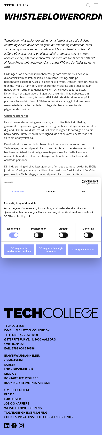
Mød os (10, 374)
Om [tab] (84, 191)
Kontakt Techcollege (21, 378)
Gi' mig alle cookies (82, 249)
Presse (9, 394)
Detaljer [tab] (51, 191)
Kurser (9, 365)
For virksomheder (18, 369)
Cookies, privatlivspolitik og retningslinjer (38, 417)
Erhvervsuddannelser (22, 355)
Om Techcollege (17, 390)
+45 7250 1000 (28, 335)
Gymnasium (13, 360)
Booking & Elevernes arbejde (27, 383)
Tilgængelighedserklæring (25, 412)
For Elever (12, 399)
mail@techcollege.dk (33, 330)
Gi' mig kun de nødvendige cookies (19, 249)
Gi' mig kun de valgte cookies (51, 249)
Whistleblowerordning (23, 408)
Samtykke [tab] (18, 191)
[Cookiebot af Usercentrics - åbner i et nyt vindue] (84, 182)
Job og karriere (16, 403)
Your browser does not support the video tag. (51, 262)
